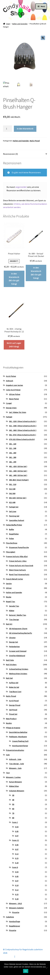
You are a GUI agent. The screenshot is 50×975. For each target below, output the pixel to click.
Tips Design (14, 619)
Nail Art (9, 624)
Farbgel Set (13, 507)
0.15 (16, 858)
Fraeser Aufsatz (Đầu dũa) (17, 556)
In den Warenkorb (25, 128)
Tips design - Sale (16, 763)
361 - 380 (12, 457)
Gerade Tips (14, 606)
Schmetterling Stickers (18, 669)
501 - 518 (12, 484)
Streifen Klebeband (17, 655)
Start (8, 24)
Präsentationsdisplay (15, 750)
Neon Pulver (14, 399)
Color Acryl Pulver (13, 390)
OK (25, 971)
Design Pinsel (14, 705)
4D (13, 800)
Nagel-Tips (10, 601)
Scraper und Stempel (17, 651)
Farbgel (9, 417)
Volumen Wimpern (16, 791)
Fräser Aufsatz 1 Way (18, 561)
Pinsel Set (13, 714)
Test (8, 773)
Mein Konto (8, 956)
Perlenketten (14, 646)
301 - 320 (12, 444)
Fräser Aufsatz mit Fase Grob (21, 565)
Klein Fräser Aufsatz (17, 570)
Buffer (11, 529)
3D (13, 795)
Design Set (13, 642)
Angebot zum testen (14, 385)
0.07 (16, 836)
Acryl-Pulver (11, 376)
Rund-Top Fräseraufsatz (19, 574)
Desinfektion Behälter (18, 732)
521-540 (12, 489)
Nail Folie (10, 660)
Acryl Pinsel (14, 700)
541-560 (12, 493)
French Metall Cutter (14, 579)
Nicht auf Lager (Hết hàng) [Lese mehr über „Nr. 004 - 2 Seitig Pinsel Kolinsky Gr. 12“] (14, 345)
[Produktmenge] (7, 129)
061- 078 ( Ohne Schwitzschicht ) (22, 435)
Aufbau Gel (13, 682)
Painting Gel (14, 516)
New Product (11, 718)
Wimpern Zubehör (16, 908)
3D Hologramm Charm (18, 628)
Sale (8, 755)
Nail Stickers (11, 664)
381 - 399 (12, 462)
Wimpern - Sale (15, 768)
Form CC (15, 840)
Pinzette (15, 912)
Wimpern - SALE (15, 903)
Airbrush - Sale (15, 759)
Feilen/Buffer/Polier (14, 525)
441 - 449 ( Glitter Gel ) (18, 475)
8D (13, 818)
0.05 (16, 831)
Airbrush (9, 380)
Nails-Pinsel (35, 141)
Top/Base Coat (15, 691)
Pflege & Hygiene (13, 727)
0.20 (16, 863)
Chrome (12, 637)
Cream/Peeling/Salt (20, 741)
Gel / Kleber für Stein (17, 412)
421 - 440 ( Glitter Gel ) (18, 471)
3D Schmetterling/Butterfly (20, 633)
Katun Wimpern (15, 782)
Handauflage (14, 921)
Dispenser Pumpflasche (19, 547)
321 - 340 (12, 448)
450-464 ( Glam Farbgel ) (19, 480)
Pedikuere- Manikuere (18, 736)
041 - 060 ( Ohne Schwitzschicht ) (22, 430)
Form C (15, 822)
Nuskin (9, 723)
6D (13, 809)
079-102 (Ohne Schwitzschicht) (22, 439)
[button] (43, 38)
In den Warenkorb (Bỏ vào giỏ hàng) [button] (36, 272)
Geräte (9, 583)
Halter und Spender (20, 24)
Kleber (11, 610)
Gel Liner (12, 511)
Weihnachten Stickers (18, 673)
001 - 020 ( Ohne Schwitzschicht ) (22, 421)
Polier (11, 538)
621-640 (12, 502)
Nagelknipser (14, 926)
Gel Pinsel (13, 709)
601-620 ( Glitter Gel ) (17, 498)
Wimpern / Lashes (13, 777)
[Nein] (46, 968)
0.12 (16, 854)
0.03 (16, 827)
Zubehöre (10, 917)
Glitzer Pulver (14, 394)
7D (13, 813)
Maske (8, 597)
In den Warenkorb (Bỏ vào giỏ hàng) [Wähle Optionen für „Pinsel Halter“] (14, 278)
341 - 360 (12, 453)
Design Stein (11, 408)
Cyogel (9, 403)
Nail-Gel (9, 678)
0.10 (16, 885)
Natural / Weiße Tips (17, 615)
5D (13, 804)
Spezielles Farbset (16, 520)
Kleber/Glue (14, 786)
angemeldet (21, 187)
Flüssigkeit (10, 552)
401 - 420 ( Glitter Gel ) (18, 466)
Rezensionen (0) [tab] (10, 154)
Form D (15, 867)
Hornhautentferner (20, 745)
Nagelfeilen (14, 534)
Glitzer (9, 588)
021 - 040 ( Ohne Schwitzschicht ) (22, 426)
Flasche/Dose (11, 543)
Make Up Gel (14, 687)
